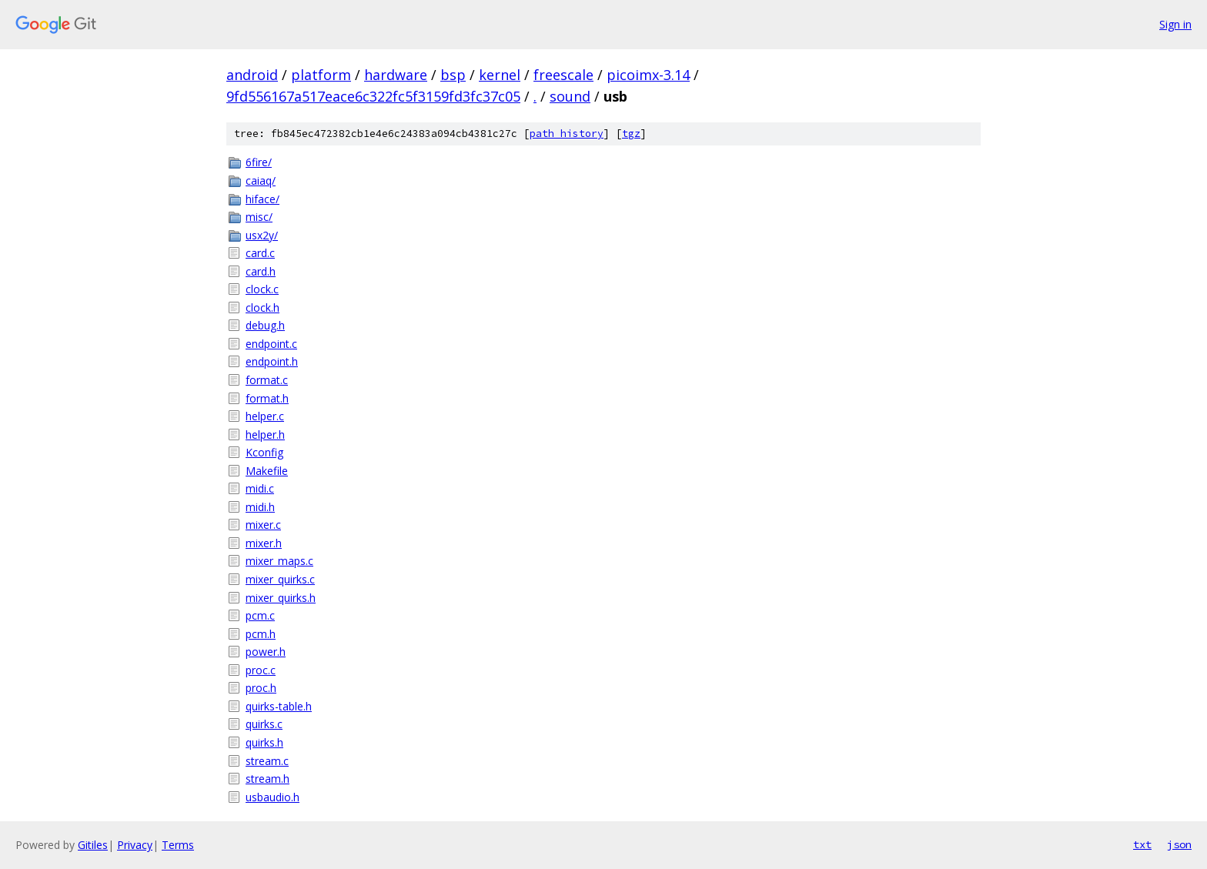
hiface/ (262, 199)
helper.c (265, 416)
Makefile (267, 470)
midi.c (260, 488)
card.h (261, 271)
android (252, 74)
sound (570, 96)
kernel (499, 74)
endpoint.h (272, 361)
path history (567, 133)
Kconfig (264, 452)
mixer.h (264, 543)
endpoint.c (271, 343)
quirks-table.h (279, 706)
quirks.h (264, 742)
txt (1142, 844)
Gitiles (93, 844)
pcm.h (261, 634)
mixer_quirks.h (281, 597)
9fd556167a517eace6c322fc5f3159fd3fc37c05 (373, 96)
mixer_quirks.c (280, 579)
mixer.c (263, 524)
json (1179, 844)
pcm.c (260, 615)
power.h (266, 651)
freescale (563, 74)
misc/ (259, 216)
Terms (178, 844)
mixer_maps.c (279, 560)
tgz (631, 133)
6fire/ (259, 162)
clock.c (262, 289)
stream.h (267, 778)
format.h (267, 398)
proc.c (261, 670)
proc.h (261, 687)
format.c (267, 380)
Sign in (1175, 24)
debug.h (265, 325)
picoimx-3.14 (648, 74)
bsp (453, 74)
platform (321, 74)
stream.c (267, 761)
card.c (260, 253)
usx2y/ (262, 235)
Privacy (134, 844)
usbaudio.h (272, 797)
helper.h (265, 434)
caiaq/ (261, 180)
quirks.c (264, 724)
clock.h (262, 307)
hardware (395, 74)
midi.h (260, 507)
